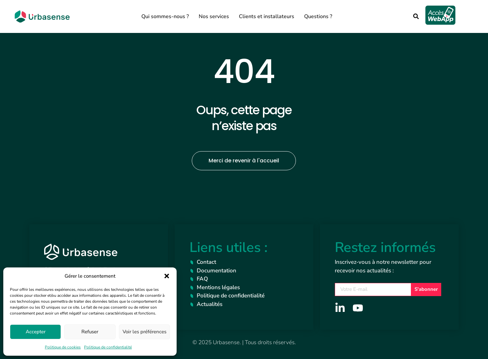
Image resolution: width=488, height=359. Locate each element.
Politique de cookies (63, 347)
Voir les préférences (144, 331)
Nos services (214, 16)
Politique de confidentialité (108, 347)
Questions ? (318, 16)
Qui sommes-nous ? (165, 16)
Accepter (35, 331)
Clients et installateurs (266, 16)
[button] (166, 276)
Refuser (89, 331)
